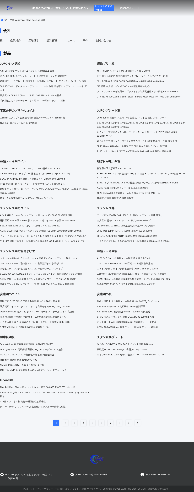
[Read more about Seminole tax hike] (129, 423)
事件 (85, 40)
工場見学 (33, 40)
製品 (57, 8)
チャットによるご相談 (103, 8)
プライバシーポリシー (41, 488)
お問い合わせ (81, 8)
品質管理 (52, 40)
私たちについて (45, 8)
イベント (67, 8)
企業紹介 (15, 40)
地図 (25, 488)
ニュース (70, 40)
